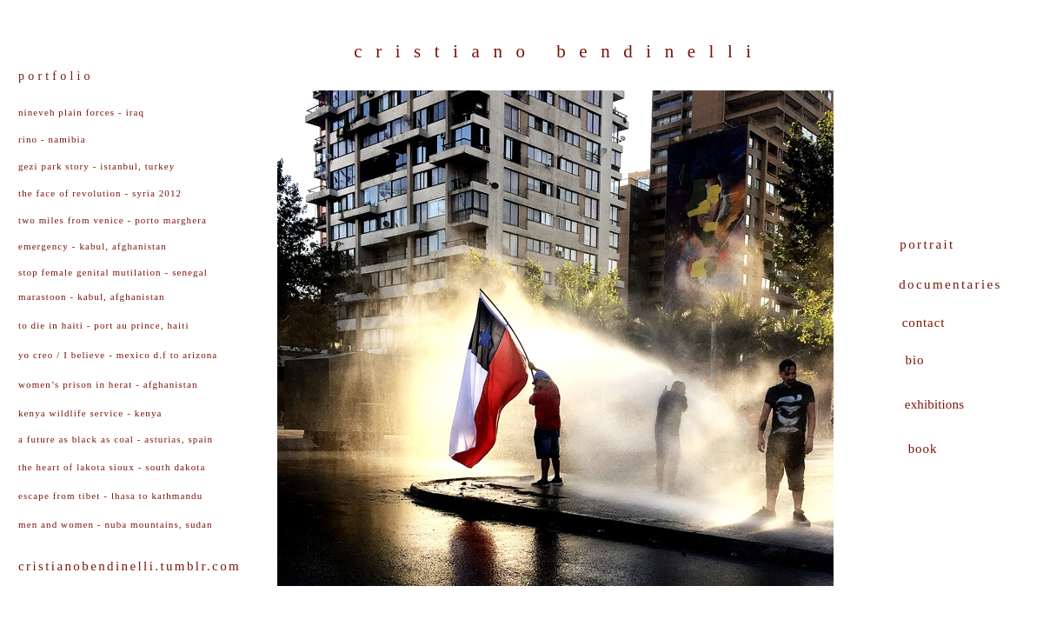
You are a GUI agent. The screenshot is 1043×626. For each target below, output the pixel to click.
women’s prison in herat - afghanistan (108, 384)
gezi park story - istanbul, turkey (96, 166)
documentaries (950, 284)
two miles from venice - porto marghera (112, 220)
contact (924, 323)
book (923, 449)
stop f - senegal (113, 272)
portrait (927, 244)
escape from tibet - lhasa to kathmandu (110, 495)
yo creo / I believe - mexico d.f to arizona (117, 355)
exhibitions (934, 404)
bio (915, 360)
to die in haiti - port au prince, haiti (103, 325)
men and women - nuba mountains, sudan (115, 524)
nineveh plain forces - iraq (81, 112)
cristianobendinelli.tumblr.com (129, 566)
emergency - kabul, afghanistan (92, 246)
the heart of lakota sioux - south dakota (111, 467)
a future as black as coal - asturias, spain (115, 439)
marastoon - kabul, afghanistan (91, 296)
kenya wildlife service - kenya (90, 413)
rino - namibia (52, 139)
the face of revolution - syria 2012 (100, 193)
